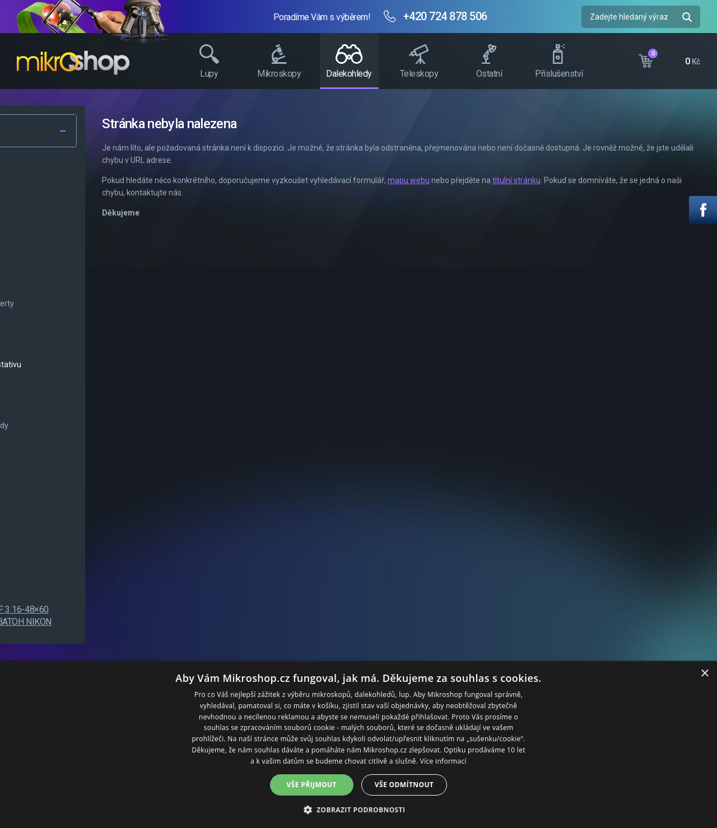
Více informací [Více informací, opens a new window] (443, 761)
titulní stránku (654, 180)
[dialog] (358, 745)
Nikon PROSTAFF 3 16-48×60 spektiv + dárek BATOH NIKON (132, 615)
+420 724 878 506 (445, 16)
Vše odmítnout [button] (404, 784)
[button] (359, 809)
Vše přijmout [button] (312, 784)
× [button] (704, 674)
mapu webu (546, 180)
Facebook (703, 210)
